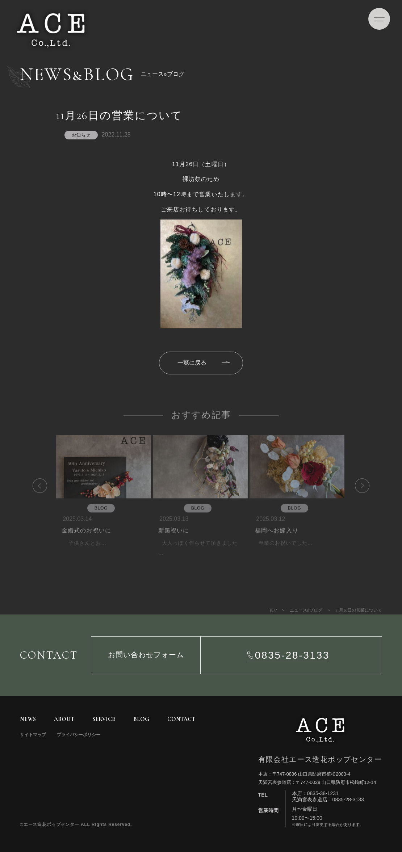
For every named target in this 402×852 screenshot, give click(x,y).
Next (351, 497)
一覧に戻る (191, 363)
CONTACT (181, 719)
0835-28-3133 (292, 655)
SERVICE (103, 719)
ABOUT (64, 719)
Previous (50, 497)
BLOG (141, 719)
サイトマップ (33, 734)
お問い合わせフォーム (146, 655)
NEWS (28, 719)
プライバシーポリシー (78, 734)
